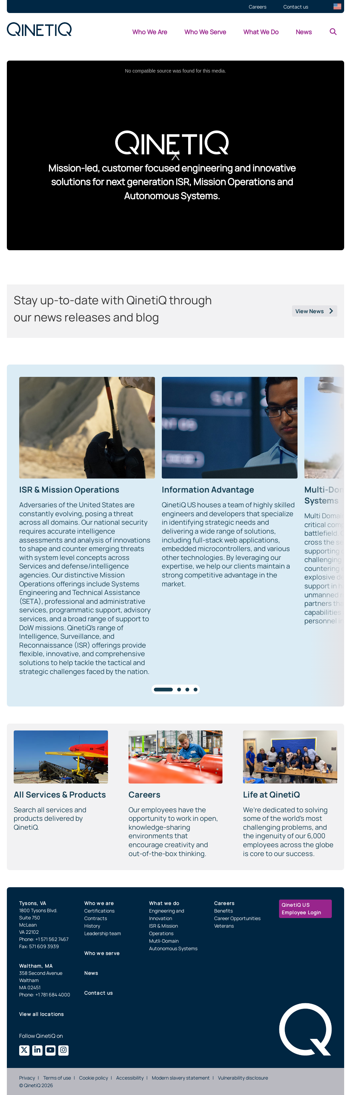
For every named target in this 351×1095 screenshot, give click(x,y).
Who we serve (102, 953)
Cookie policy (93, 1077)
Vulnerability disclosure (243, 1077)
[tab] (163, 689)
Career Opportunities (237, 918)
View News (309, 311)
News (91, 973)
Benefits (223, 910)
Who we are (99, 903)
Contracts (95, 918)
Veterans (224, 925)
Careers (224, 903)
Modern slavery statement (181, 1077)
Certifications (99, 910)
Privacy (27, 1077)
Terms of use (57, 1077)
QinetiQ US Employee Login (302, 909)
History (92, 925)
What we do (164, 903)
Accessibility (130, 1077)
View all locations (41, 1014)
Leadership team (102, 933)
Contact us (98, 993)
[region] (175, 535)
